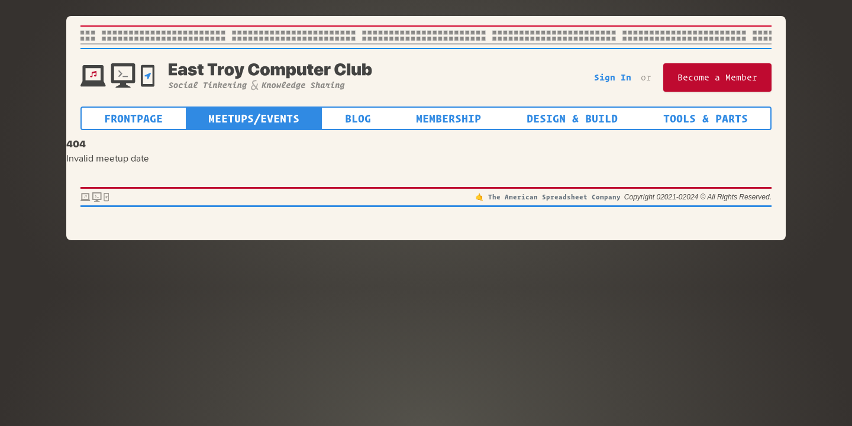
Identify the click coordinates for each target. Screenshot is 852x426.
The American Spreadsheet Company (554, 196)
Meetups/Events (253, 118)
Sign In (612, 77)
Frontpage (133, 118)
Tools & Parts (705, 118)
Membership (448, 118)
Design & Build (572, 118)
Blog (358, 118)
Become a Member (717, 77)
